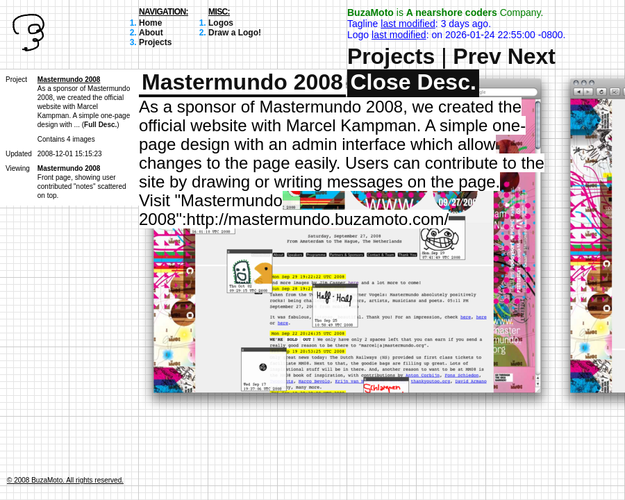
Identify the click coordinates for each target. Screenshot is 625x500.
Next (532, 56)
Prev (477, 56)
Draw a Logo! (234, 33)
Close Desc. (413, 81)
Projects (155, 42)
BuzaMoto (370, 12)
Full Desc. (100, 124)
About (151, 33)
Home (150, 23)
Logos (220, 23)
